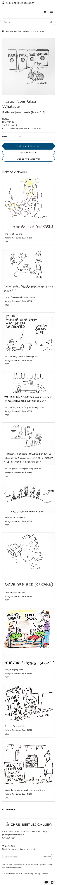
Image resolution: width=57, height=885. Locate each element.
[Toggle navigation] (51, 11)
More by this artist (28, 152)
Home (5, 31)
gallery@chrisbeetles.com (13, 834)
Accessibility (28, 873)
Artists (13, 31)
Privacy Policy (47, 864)
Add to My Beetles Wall (28, 158)
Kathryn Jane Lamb (26, 31)
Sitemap (45, 873)
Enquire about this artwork (28, 146)
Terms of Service (11, 867)
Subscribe (47, 856)
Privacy (37, 873)
